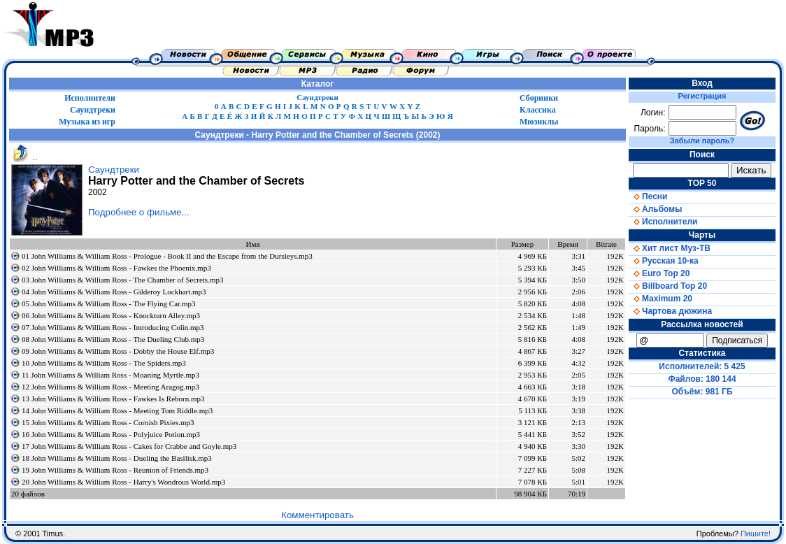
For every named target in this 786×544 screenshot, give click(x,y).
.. (23, 157)
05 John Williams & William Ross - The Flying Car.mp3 (108, 303)
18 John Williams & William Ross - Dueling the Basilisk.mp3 (117, 458)
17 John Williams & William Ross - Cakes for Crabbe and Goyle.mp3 (129, 446)
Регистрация (702, 96)
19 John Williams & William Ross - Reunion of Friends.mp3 (115, 470)
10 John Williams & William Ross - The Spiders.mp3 (104, 363)
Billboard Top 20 (668, 286)
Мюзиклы (539, 122)
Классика (538, 110)
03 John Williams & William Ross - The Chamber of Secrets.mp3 (122, 279)
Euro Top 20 (659, 273)
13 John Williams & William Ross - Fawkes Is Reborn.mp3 (113, 398)
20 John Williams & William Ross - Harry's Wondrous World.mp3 (123, 482)
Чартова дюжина (670, 311)
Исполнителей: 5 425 (702, 366)
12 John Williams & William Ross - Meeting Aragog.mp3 (110, 386)
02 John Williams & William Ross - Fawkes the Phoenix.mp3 (116, 268)
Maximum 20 (660, 298)
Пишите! (756, 533)
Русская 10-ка (664, 261)
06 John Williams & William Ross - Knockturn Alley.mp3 (111, 315)
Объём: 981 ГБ (702, 391)
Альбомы (655, 209)
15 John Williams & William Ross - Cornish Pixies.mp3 (108, 422)
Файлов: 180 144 (702, 379)
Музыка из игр (87, 122)
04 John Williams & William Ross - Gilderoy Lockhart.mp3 (114, 291)
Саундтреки (317, 97)
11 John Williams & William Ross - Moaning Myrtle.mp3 (110, 375)
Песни (648, 196)
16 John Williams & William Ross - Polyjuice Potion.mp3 (111, 434)
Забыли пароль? (702, 140)
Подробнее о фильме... (139, 212)
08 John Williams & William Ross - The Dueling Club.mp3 (113, 339)
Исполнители (89, 98)
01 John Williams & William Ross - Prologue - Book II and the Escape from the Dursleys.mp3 (167, 256)
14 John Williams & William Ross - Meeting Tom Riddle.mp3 (117, 410)
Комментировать (317, 515)
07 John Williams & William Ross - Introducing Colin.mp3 (113, 327)
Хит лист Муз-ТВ (669, 248)
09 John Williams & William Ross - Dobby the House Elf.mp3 (118, 351)
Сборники (539, 98)
